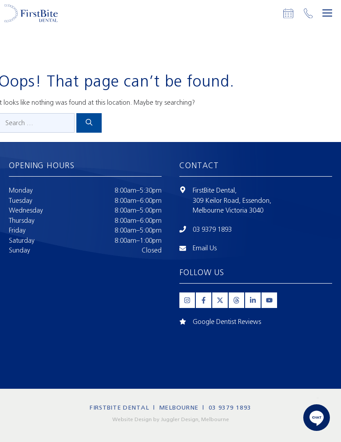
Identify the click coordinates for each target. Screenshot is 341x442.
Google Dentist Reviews (227, 322)
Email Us (205, 248)
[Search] (89, 123)
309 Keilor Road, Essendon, (232, 201)
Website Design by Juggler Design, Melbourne (170, 419)
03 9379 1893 (212, 229)
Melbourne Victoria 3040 (228, 210)
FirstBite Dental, (215, 190)
